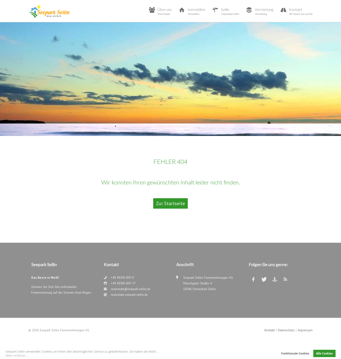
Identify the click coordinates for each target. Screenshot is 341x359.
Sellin (230, 11)
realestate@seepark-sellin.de (130, 289)
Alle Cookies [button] (324, 353)
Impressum (305, 330)
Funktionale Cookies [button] (295, 353)
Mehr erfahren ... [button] (17, 356)
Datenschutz (286, 330)
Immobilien (196, 11)
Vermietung (264, 11)
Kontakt (301, 11)
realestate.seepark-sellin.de (129, 294)
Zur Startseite (170, 203)
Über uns (164, 11)
